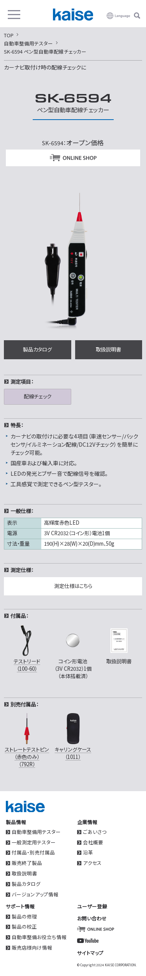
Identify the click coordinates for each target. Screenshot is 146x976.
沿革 (88, 852)
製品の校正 (24, 927)
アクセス (92, 863)
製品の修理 (24, 916)
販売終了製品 (27, 863)
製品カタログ (37, 349)
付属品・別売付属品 (33, 852)
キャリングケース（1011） (73, 735)
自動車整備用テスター (36, 832)
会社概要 (93, 842)
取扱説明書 (108, 349)
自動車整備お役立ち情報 (39, 937)
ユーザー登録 (92, 906)
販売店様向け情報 (32, 948)
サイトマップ (90, 953)
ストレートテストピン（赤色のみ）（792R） (27, 739)
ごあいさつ (95, 832)
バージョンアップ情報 (35, 894)
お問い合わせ (92, 918)
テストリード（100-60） (26, 647)
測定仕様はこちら (73, 586)
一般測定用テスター (34, 842)
